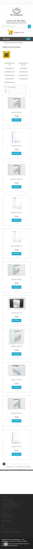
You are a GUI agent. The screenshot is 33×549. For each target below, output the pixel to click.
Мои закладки (5, 520)
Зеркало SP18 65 (16, 380)
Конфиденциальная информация (10, 539)
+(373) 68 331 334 (8, 499)
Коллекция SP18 (9, 68)
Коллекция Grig (23, 72)
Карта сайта (5, 513)
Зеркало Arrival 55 (16, 179)
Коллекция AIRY (23, 79)
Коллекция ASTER (23, 75)
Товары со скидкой (7, 515)
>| (28, 464)
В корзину (16, 120)
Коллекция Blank (10, 75)
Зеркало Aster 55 (16, 212)
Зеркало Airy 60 (16, 446)
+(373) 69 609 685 (8, 501)
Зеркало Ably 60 (16, 413)
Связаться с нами (21, 541)
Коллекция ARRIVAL (9, 82)
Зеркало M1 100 (16, 313)
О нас (23, 539)
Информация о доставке (8, 541)
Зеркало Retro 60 (16, 346)
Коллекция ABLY (9, 79)
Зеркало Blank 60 (16, 246)
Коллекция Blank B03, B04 (23, 64)
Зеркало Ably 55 (16, 112)
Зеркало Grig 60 (16, 279)
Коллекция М (23, 68)
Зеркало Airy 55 (16, 146)
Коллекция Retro (10, 72)
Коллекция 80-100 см (10, 64)
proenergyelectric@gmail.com (12, 503)
